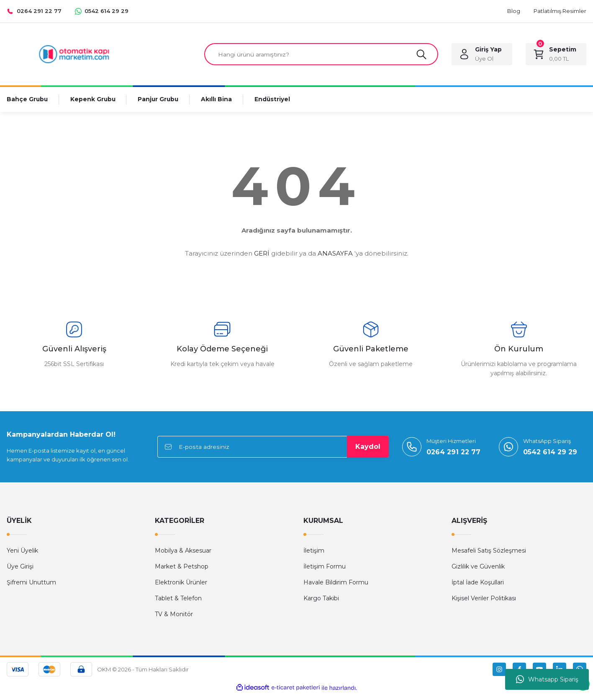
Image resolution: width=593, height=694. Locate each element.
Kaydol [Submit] (367, 447)
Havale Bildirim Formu (335, 582)
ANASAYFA (335, 254)
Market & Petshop (181, 567)
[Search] (321, 54)
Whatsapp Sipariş (547, 679)
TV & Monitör (174, 614)
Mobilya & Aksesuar (183, 551)
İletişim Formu (324, 567)
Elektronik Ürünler (181, 582)
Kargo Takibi (321, 598)
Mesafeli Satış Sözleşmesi (489, 551)
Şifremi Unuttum (31, 582)
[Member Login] (482, 54)
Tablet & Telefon (178, 598)
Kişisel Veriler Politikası (484, 598)
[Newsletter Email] (273, 447)
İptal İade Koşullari (478, 582)
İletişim (313, 551)
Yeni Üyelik (22, 551)
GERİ (262, 254)
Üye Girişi (20, 567)
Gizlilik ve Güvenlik (478, 567)
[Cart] (556, 54)
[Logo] (74, 54)
